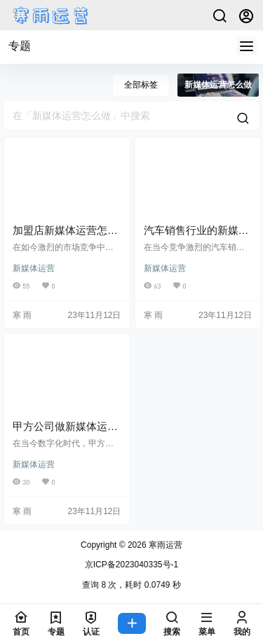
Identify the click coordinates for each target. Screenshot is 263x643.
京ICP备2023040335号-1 (131, 564)
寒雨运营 (164, 545)
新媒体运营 (34, 268)
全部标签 (141, 85)
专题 (19, 46)
